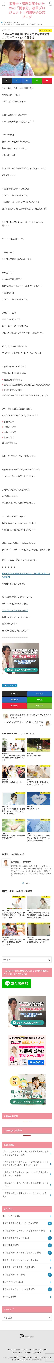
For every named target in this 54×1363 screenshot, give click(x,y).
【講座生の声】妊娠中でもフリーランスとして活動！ (25, 1195)
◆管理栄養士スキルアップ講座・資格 (22, 1252)
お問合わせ (37, 1352)
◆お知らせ (9, 1296)
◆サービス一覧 (11, 1216)
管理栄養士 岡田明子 (21, 862)
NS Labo (28, 1352)
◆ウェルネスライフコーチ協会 (19, 1289)
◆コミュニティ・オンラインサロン (20, 1260)
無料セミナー (17, 1352)
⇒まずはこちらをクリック (14, 611)
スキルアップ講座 (40, 1349)
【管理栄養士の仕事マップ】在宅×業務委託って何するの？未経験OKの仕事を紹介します (25, 1163)
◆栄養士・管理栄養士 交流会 (19, 1267)
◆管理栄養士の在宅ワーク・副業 (20, 1223)
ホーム (10, 1349)
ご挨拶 (17, 1349)
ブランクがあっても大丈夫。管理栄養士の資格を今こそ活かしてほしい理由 (26, 1153)
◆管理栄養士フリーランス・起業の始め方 (24, 1230)
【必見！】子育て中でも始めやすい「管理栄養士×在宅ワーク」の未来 (25, 1174)
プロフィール (27, 1349)
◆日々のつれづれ (11, 685)
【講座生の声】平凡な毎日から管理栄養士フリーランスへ (26, 1184)
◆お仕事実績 (11, 1245)
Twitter (27, 883)
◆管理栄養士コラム (14, 1274)
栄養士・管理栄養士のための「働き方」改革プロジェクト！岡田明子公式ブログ (27, 10)
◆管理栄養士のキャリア (16, 1238)
